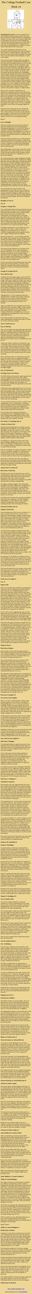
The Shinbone (23, 1292)
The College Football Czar (16, 1289)
